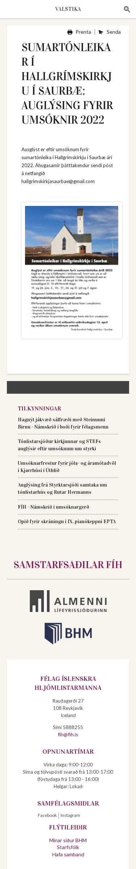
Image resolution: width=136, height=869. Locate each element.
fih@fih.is (68, 734)
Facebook (47, 815)
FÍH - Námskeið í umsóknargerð (53, 507)
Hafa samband (68, 854)
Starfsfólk (68, 847)
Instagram (70, 815)
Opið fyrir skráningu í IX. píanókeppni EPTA (67, 521)
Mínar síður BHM (68, 840)
